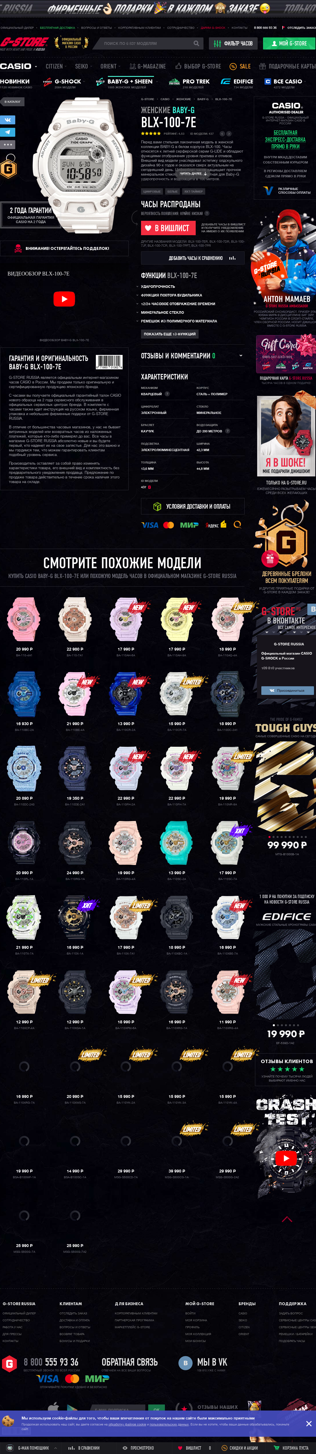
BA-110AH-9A (176, 655)
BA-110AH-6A (126, 655)
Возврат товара (72, 1334)
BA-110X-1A (75, 953)
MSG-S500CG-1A (177, 1177)
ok (156, 1410)
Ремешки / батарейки (296, 1334)
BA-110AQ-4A (227, 655)
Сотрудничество (181, 27)
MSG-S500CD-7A (126, 1177)
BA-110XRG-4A (227, 1028)
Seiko (81, 67)
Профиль (192, 1327)
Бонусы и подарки (75, 1341)
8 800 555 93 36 (265, 27)
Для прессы (12, 1334)
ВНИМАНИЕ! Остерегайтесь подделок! (67, 248)
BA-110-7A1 (75, 655)
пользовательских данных (169, 1424)
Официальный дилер (17, 27)
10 (306, 837)
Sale (245, 67)
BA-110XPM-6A (125, 1028)
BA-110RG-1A (75, 879)
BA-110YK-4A (227, 1102)
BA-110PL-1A (24, 879)
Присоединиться (290, 691)
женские (168, 111)
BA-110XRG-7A (24, 1102)
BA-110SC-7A (227, 879)
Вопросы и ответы (96, 27)
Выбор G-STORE (202, 67)
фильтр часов (233, 43)
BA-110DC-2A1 (227, 730)
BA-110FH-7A (176, 804)
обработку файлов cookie (127, 1424)
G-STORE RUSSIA (289, 644)
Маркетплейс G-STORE (132, 1327)
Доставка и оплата (75, 1320)
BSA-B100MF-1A (24, 1177)
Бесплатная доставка (57, 27)
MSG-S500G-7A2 (75, 1251)
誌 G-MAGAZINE (148, 67)
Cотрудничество (16, 1320)
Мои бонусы (195, 1341)
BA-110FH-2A (126, 804)
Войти (190, 1313)
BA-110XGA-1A (75, 1028)
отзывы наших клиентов (217, 1410)
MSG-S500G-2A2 (227, 1177)
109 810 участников (278, 668)
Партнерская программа (134, 1320)
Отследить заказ (302, 27)
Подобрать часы (292, 1341)
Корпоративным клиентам (139, 27)
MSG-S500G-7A (24, 1251)
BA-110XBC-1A (177, 953)
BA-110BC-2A (24, 730)
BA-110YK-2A (126, 1102)
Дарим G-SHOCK (213, 27)
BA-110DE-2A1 (75, 804)
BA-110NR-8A (227, 804)
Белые (172, 191)
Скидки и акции (244, 1449)
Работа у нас (12, 1327)
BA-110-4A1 (24, 655)
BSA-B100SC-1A (75, 1177)
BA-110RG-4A (125, 879)
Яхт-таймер (193, 191)
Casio (15, 66)
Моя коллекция (198, 1334)
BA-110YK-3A (176, 1102)
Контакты (240, 27)
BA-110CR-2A (126, 730)
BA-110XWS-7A (75, 1102)
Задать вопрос (291, 1313)
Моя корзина (196, 1320)
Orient (108, 67)
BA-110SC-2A (176, 879)
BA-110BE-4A (75, 730)
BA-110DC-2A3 (24, 804)
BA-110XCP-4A (24, 1028)
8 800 (51, 1363)
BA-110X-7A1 (126, 953)
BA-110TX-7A (24, 953)
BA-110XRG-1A (176, 1028)
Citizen (54, 67)
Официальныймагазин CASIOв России (71, 43)
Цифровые (152, 191)
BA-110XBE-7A (228, 953)
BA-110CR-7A (176, 730)
